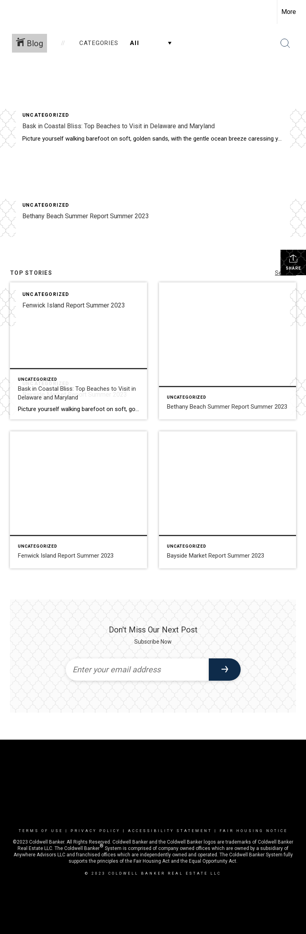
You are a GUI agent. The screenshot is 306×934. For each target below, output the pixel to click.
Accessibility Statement (170, 831)
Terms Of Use (41, 831)
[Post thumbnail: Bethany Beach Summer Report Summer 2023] (227, 350)
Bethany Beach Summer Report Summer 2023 (85, 216)
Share (293, 262)
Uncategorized (45, 115)
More (288, 12)
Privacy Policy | (99, 831)
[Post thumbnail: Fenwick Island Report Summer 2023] (78, 499)
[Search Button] (285, 43)
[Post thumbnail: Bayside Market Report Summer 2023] (227, 499)
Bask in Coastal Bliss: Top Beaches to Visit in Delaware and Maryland (118, 126)
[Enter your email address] (137, 669)
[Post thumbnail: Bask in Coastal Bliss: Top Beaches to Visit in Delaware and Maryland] (78, 350)
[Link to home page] (10, 12)
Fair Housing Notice (254, 831)
